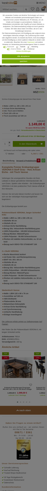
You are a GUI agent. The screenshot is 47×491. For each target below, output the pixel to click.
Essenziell (10, 47)
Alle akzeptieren (23, 56)
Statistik (22, 47)
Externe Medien (16, 49)
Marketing (34, 47)
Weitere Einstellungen (23, 51)
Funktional (30, 49)
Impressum (31, 42)
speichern (23, 61)
